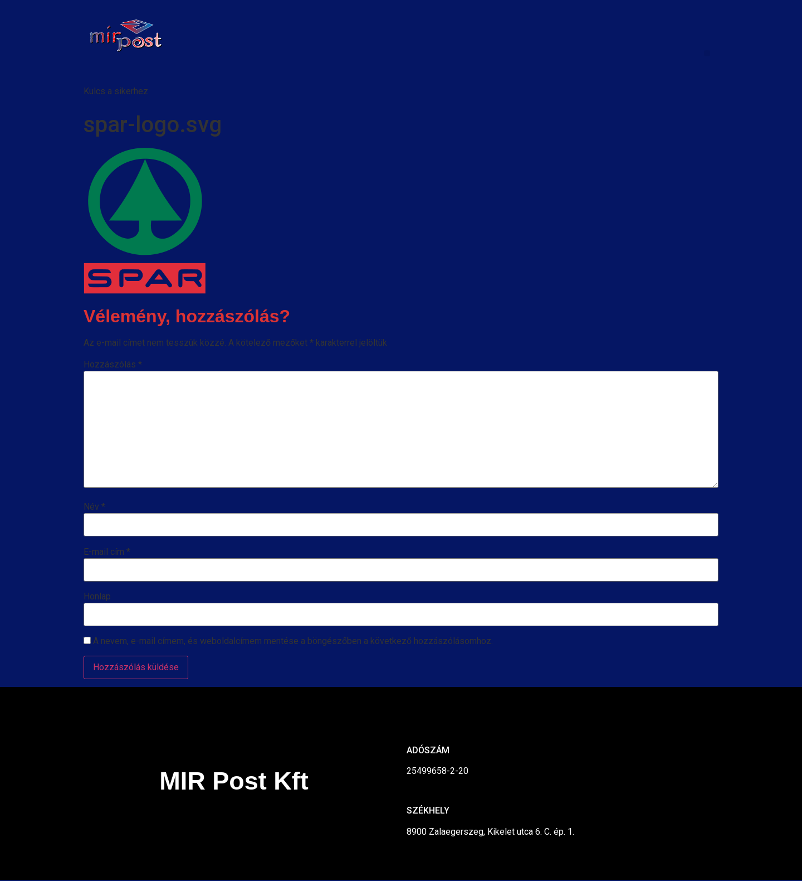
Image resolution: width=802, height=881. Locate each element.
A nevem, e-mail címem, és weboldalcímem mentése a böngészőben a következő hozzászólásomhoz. (293, 641)
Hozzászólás (113, 364)
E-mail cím (107, 552)
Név (94, 506)
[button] (707, 53)
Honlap (97, 596)
